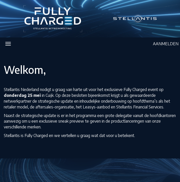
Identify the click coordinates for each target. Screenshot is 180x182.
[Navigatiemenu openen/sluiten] (8, 43)
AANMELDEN (165, 43)
